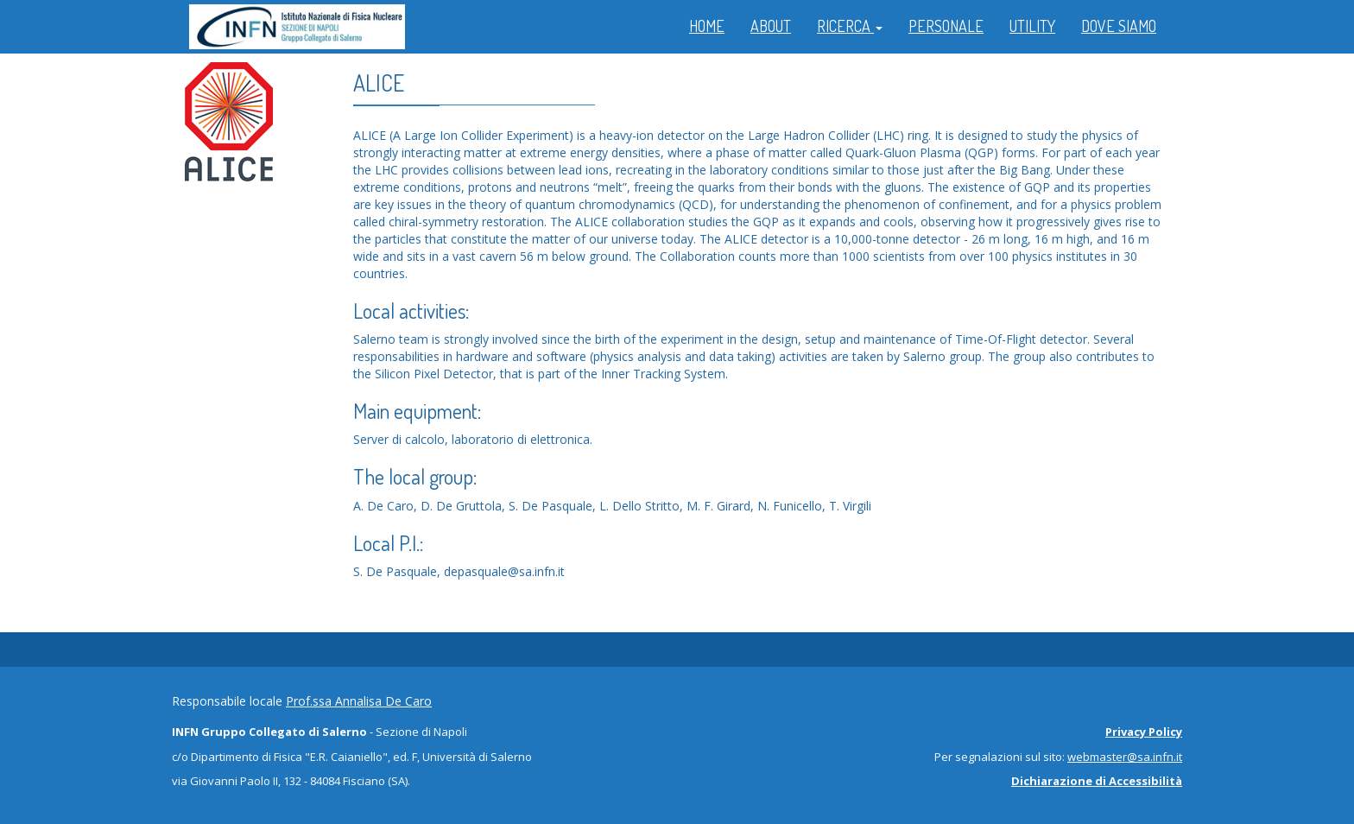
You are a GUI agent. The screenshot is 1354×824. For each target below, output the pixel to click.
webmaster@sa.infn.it (1124, 756)
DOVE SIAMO (1118, 25)
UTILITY (1032, 25)
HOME (706, 25)
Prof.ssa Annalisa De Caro (359, 701)
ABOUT (770, 25)
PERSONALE (946, 25)
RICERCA (850, 25)
